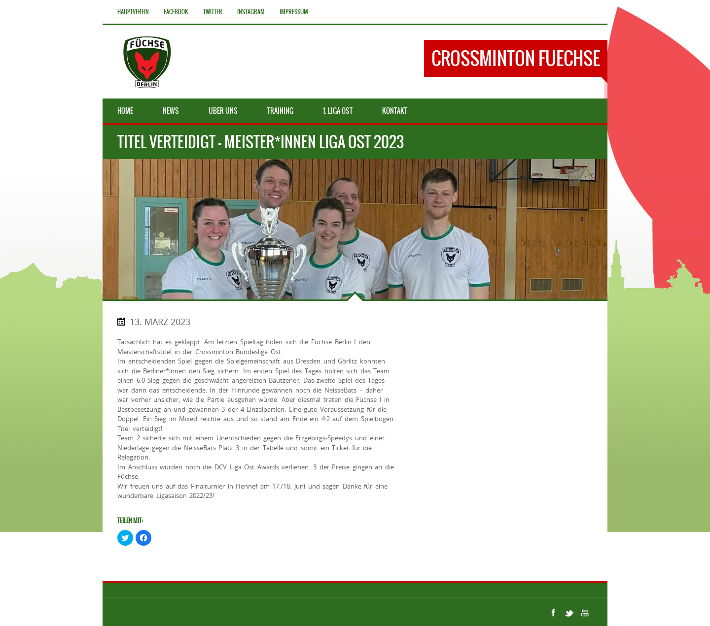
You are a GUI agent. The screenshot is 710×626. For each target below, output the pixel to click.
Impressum (294, 11)
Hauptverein (133, 11)
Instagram (251, 11)
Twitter (212, 11)
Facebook (176, 11)
